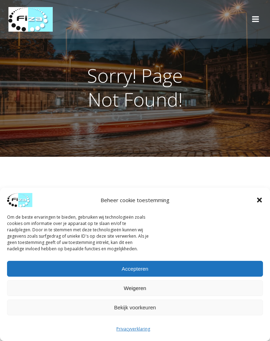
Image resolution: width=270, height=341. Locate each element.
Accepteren (135, 269)
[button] (259, 200)
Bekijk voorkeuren (135, 307)
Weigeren (135, 288)
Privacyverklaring (133, 329)
